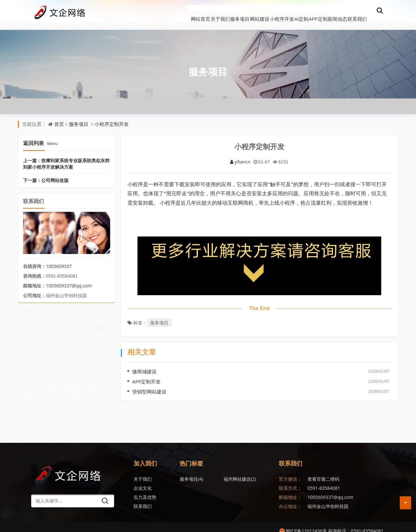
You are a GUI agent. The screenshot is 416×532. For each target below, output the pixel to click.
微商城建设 (144, 363)
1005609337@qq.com (69, 278)
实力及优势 (145, 489)
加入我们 (145, 455)
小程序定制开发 (112, 116)
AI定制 (273, 11)
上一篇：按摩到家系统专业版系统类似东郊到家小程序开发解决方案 (66, 155)
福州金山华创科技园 (327, 498)
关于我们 (153, 11)
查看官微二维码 (323, 471)
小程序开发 (244, 11)
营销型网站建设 (149, 384)
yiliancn (240, 154)
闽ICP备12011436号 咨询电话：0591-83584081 (332, 523)
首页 (59, 116)
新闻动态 (328, 11)
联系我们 (357, 11)
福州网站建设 (225, 471)
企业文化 (143, 480)
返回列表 (40, 135)
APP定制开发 (146, 373)
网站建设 (212, 11)
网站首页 (124, 11)
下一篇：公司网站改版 (46, 172)
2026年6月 (67, 347)
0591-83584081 (323, 480)
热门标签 (191, 455)
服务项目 (183, 11)
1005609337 (59, 258)
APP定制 (299, 11)
